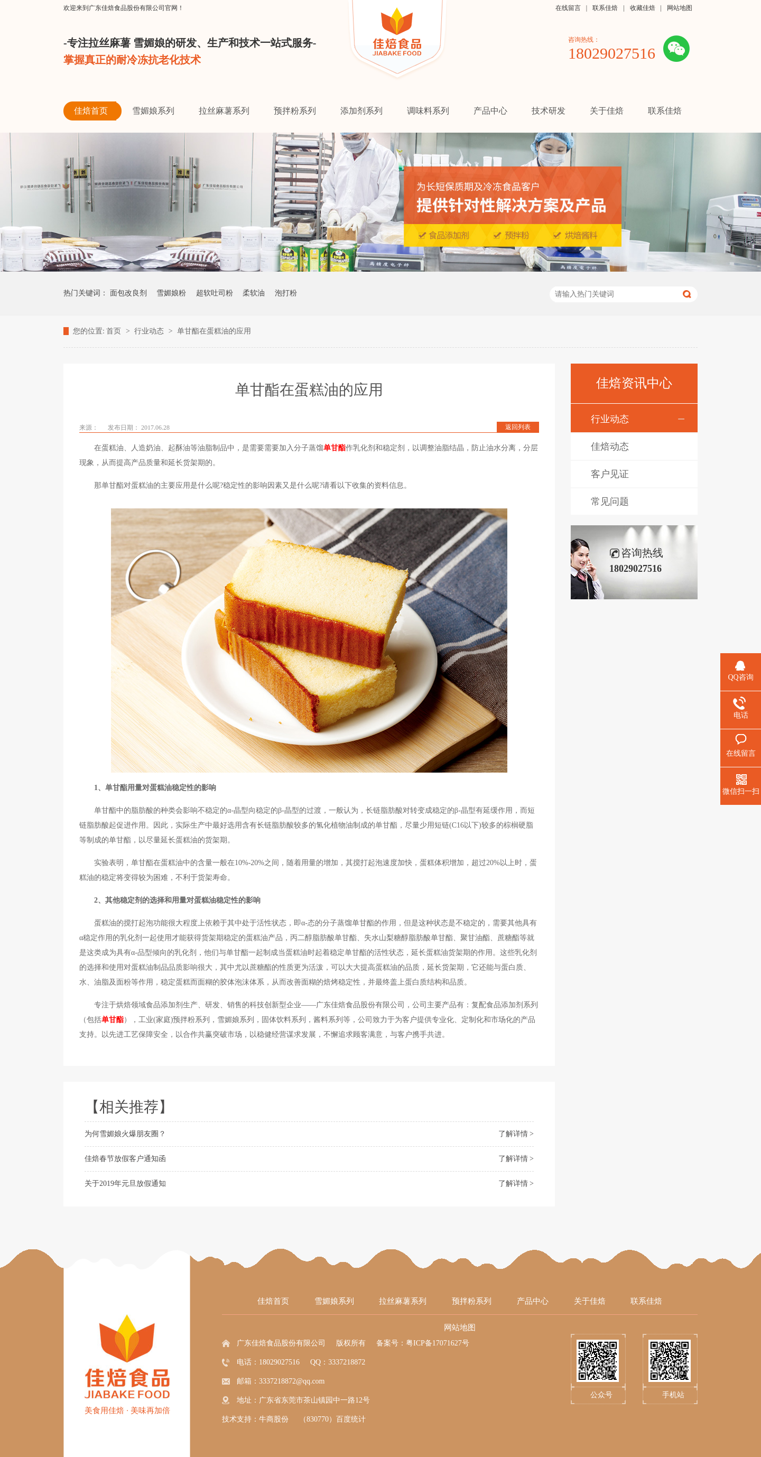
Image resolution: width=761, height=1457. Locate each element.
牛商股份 (274, 1419)
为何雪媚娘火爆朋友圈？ (125, 1134)
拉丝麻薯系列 (402, 1301)
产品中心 (533, 1301)
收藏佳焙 (642, 8)
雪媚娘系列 (334, 1301)
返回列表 (518, 427)
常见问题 (610, 501)
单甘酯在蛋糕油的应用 (214, 331)
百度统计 (351, 1419)
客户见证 (610, 474)
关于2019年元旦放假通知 (125, 1183)
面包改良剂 (128, 293)
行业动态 (150, 331)
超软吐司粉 (214, 293)
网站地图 (679, 8)
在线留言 (568, 8)
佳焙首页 (273, 1301)
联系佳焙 (605, 8)
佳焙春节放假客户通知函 (125, 1159)
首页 (114, 331)
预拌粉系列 (471, 1301)
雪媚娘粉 (171, 293)
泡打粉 (286, 293)
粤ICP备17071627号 (437, 1343)
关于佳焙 (590, 1301)
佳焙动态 (610, 446)
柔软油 (254, 293)
